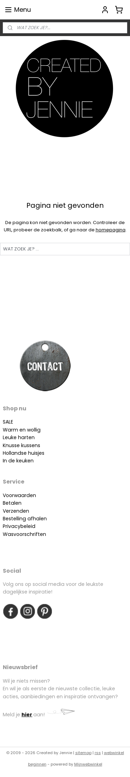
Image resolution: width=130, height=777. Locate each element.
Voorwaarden (19, 495)
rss (98, 752)
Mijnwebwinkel (88, 764)
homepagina (110, 230)
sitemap (83, 752)
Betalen (12, 503)
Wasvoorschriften (24, 534)
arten (28, 437)
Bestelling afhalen (25, 518)
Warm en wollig (22, 429)
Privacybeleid (19, 526)
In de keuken (18, 460)
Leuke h (12, 437)
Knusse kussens (21, 445)
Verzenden (16, 510)
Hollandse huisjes (23, 453)
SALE (8, 421)
